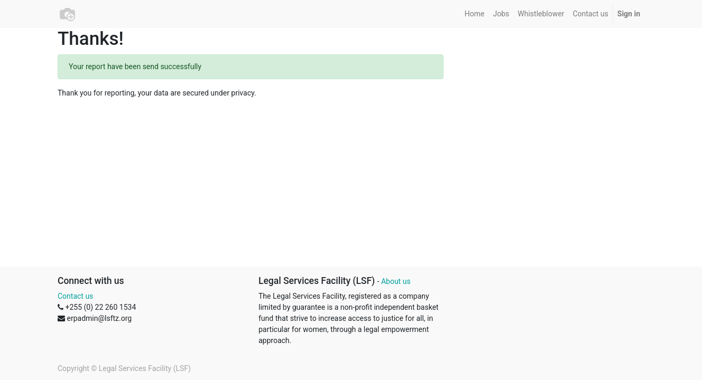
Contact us (75, 296)
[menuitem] (474, 14)
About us (396, 281)
